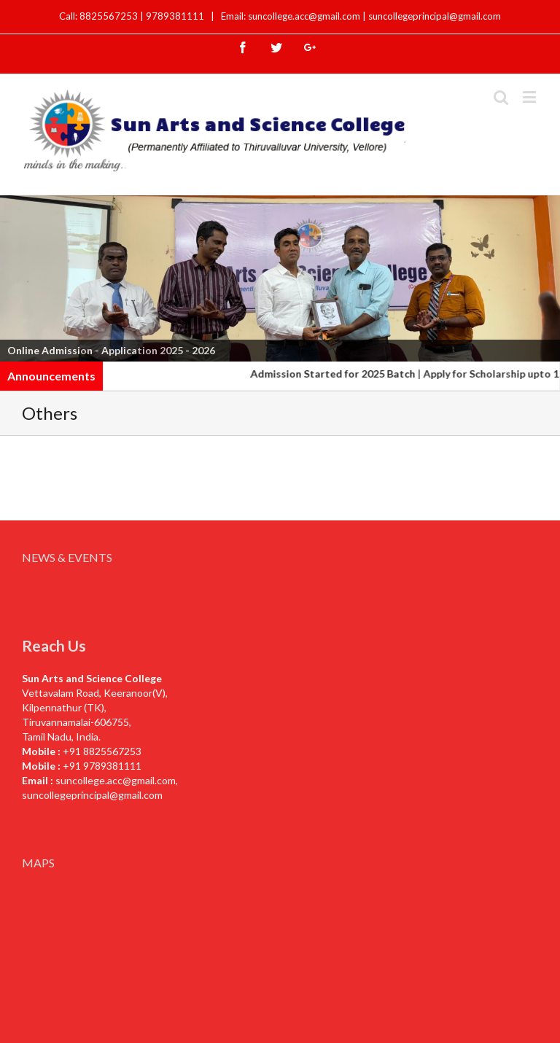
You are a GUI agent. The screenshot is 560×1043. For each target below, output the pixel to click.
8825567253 (109, 16)
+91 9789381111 (102, 765)
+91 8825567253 (102, 751)
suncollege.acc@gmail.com (115, 780)
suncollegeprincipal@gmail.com (434, 16)
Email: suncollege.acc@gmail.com (290, 16)
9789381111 (176, 16)
